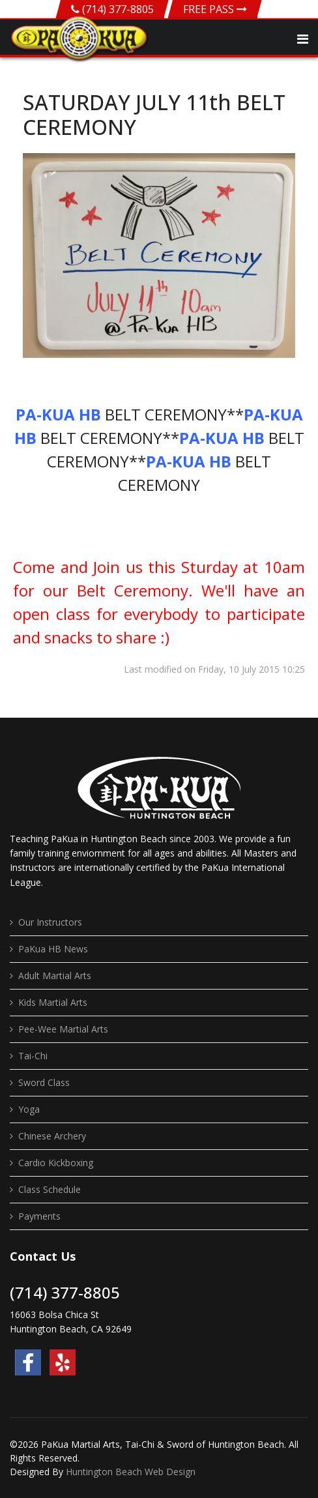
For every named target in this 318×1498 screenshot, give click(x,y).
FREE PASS (215, 9)
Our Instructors (50, 922)
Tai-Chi (33, 1056)
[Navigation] (302, 39)
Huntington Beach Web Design (130, 1471)
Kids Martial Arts (52, 1002)
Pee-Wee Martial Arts (63, 1029)
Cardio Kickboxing (55, 1162)
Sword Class (44, 1082)
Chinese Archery (52, 1136)
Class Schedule (49, 1189)
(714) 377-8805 (118, 9)
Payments (39, 1216)
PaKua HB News (53, 949)
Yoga (29, 1109)
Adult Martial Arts (54, 975)
